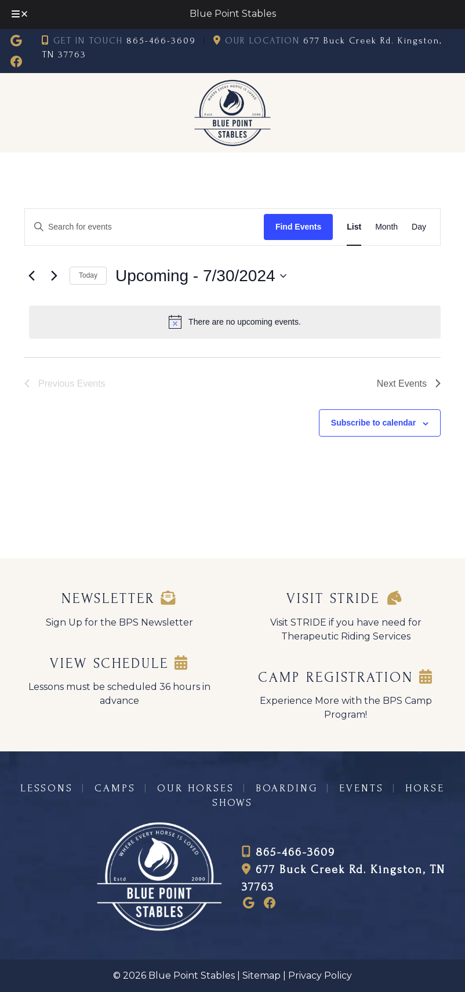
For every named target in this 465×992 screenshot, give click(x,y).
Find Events (298, 226)
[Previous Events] (31, 276)
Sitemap (261, 975)
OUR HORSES (195, 788)
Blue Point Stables (233, 13)
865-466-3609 (161, 40)
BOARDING (287, 788)
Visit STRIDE (345, 598)
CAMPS (115, 788)
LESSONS (46, 788)
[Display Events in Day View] (419, 227)
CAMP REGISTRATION (346, 677)
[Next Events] (54, 276)
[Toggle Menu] (20, 14)
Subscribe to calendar (373, 422)
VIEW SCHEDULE (119, 663)
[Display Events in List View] (354, 227)
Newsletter (119, 598)
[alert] (235, 322)
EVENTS (361, 788)
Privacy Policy (320, 975)
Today (88, 275)
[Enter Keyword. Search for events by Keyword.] (141, 227)
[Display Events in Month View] (386, 227)
